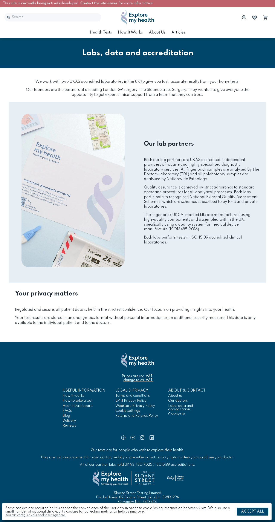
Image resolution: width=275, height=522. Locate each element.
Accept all (252, 511)
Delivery (69, 420)
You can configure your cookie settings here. (35, 515)
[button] (265, 17)
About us (157, 32)
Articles (178, 32)
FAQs (67, 411)
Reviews (69, 425)
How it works (130, 32)
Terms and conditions (132, 396)
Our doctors (178, 401)
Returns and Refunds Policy (136, 416)
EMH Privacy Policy (131, 401)
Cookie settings (127, 411)
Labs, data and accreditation (180, 407)
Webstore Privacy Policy (135, 406)
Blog (66, 416)
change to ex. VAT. (138, 380)
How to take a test (78, 401)
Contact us (176, 414)
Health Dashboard (78, 406)
